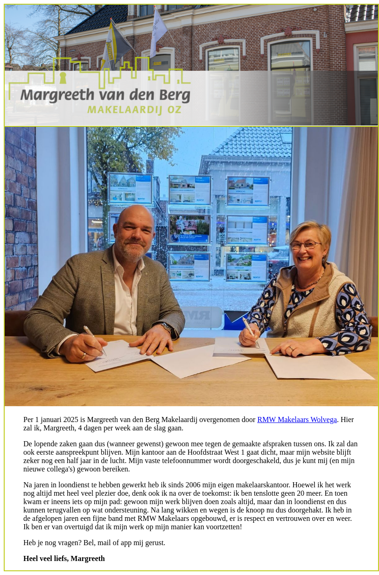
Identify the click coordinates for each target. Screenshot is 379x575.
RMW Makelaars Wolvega (297, 419)
